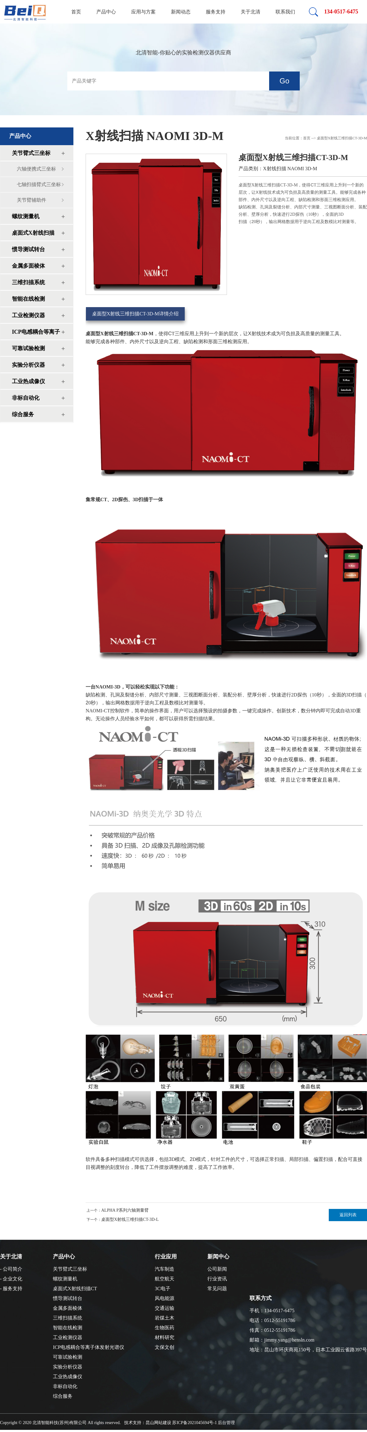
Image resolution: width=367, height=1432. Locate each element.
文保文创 (164, 1347)
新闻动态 (181, 11)
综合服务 (23, 414)
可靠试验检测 (28, 348)
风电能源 (164, 1298)
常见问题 (217, 1288)
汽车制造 (164, 1269)
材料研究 (164, 1337)
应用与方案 (143, 11)
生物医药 (164, 1327)
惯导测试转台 (28, 249)
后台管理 (226, 1422)
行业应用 (166, 1257)
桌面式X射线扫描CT (33, 235)
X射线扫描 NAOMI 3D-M (155, 136)
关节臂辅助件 (31, 200)
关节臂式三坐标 (31, 153)
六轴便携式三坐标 (36, 168)
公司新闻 (217, 1269)
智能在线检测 (28, 299)
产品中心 (106, 11)
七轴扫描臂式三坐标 (39, 184)
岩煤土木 (164, 1317)
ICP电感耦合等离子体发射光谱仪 (36, 334)
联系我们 (285, 11)
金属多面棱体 (28, 266)
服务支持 (215, 11)
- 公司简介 (11, 1269)
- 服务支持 (11, 1288)
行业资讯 (217, 1278)
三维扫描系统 (28, 282)
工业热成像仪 (28, 381)
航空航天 (164, 1278)
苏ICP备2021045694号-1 (194, 1422)
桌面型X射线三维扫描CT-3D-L (130, 1219)
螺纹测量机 (25, 216)
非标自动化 (25, 398)
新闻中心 (218, 1257)
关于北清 (250, 11)
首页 (76, 11)
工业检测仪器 (28, 315)
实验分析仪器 (28, 365)
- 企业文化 (11, 1278)
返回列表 (348, 1215)
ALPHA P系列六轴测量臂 (125, 1210)
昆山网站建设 (158, 1422)
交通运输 (164, 1308)
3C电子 (162, 1288)
